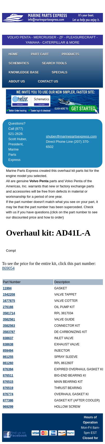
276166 (8, 307)
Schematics (19, 63)
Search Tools (54, 63)
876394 (8, 369)
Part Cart (40, 54)
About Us (17, 81)
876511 (8, 375)
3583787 (9, 332)
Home (13, 54)
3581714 (9, 313)
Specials (59, 72)
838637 (8, 338)
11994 (7, 288)
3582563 (9, 325)
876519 (8, 388)
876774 (8, 394)
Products (70, 54)
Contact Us (48, 81)
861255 (8, 357)
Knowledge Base (24, 72)
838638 (8, 344)
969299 (8, 406)
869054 (8, 268)
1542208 (9, 294)
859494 (8, 350)
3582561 (9, 319)
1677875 (9, 301)
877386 (8, 400)
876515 (8, 382)
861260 (8, 363)
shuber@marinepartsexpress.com (71, 136)
